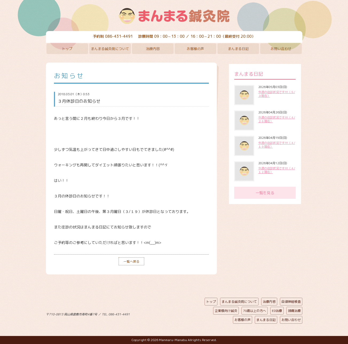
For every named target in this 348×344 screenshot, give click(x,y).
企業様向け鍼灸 (226, 310)
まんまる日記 (238, 48)
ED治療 (277, 310)
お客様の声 (195, 48)
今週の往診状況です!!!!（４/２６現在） (276, 119)
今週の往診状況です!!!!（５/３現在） (276, 94)
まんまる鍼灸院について (110, 48)
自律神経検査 (291, 301)
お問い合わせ (281, 48)
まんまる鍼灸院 (174, 16)
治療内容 (153, 48)
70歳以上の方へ (254, 310)
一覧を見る (265, 192)
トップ (67, 48)
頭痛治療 (294, 310)
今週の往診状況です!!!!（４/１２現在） (276, 170)
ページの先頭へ (170, 313)
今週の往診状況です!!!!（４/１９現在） (276, 145)
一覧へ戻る (131, 261)
